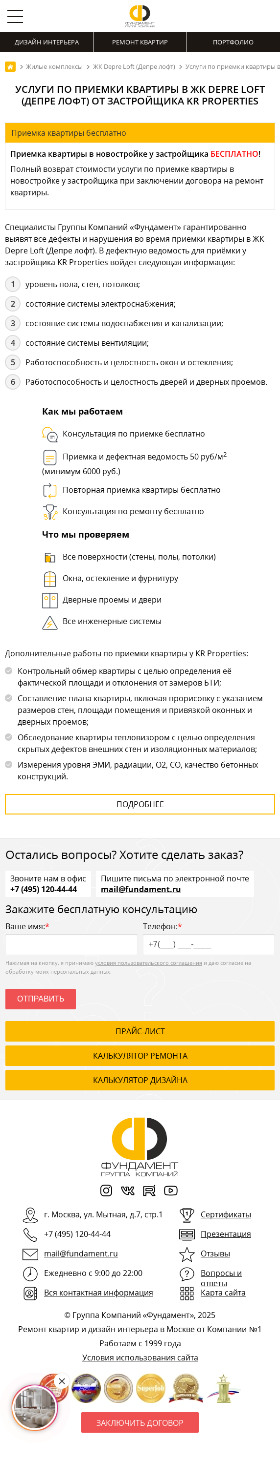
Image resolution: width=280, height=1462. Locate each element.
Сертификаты (226, 1214)
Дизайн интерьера (47, 42)
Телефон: (209, 938)
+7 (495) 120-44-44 (43, 889)
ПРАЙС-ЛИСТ (140, 1031)
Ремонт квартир (140, 42)
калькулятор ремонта (140, 1055)
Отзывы (215, 1253)
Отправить (40, 999)
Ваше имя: (71, 938)
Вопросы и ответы (221, 1278)
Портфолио (233, 42)
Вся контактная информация (98, 1292)
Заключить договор (140, 1423)
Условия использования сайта (140, 1357)
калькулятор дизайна (140, 1080)
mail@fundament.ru (141, 889)
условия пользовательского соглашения (148, 962)
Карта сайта (223, 1292)
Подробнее (140, 804)
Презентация (226, 1234)
